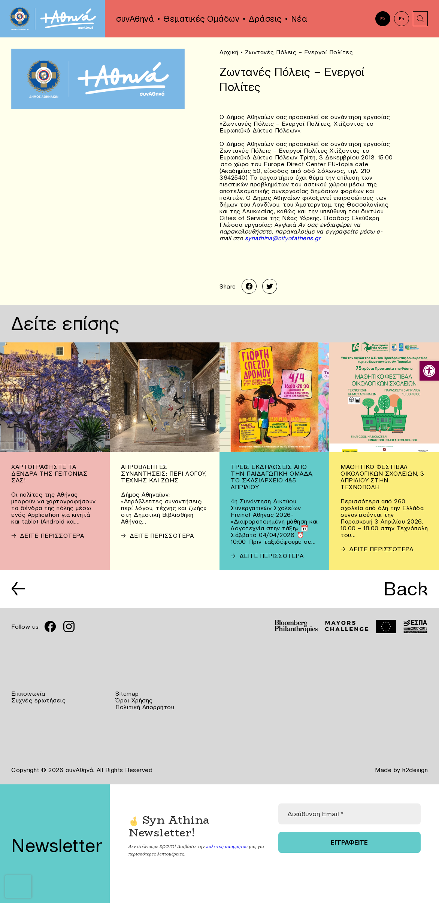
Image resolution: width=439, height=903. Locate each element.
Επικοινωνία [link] (28, 693)
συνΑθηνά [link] (135, 18)
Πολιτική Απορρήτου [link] (144, 707)
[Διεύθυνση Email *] (349, 813)
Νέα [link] (299, 18)
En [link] (402, 18)
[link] (429, 371)
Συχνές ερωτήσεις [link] (38, 700)
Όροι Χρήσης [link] (134, 700)
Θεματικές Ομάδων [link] (201, 18)
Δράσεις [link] (265, 18)
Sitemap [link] (127, 693)
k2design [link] (415, 770)
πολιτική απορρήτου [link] (227, 846)
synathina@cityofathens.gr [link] (283, 238)
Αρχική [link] (229, 52)
